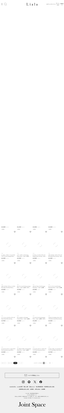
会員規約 (32, 389)
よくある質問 (20, 386)
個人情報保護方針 (39, 386)
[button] (52, 363)
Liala (2, 253)
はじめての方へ (13, 386)
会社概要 (43, 389)
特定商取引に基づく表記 (49, 386)
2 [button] (45, 362)
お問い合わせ (37, 389)
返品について (32, 386)
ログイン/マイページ (51, 4)
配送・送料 (26, 386)
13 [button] (49, 362)
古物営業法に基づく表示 (24, 389)
